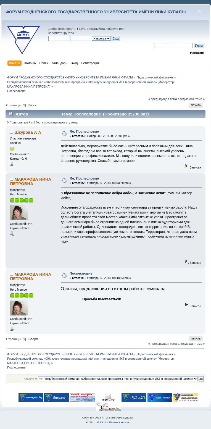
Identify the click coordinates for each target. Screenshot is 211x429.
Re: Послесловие (84, 131)
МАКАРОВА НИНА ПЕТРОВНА (28, 86)
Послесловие (81, 273)
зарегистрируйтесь (61, 33)
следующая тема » (191, 99)
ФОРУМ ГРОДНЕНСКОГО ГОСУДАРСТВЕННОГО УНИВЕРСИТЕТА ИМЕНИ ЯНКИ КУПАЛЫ (96, 11)
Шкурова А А (28, 132)
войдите (112, 28)
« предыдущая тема (162, 99)
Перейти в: (30, 378)
